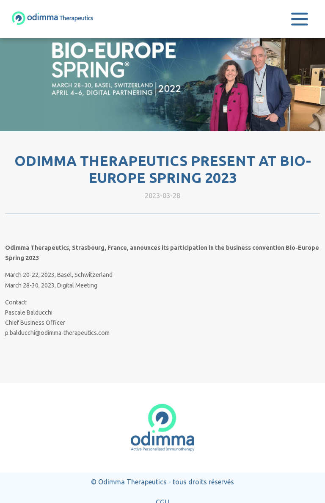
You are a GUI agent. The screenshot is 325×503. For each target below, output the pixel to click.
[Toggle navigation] (299, 19)
